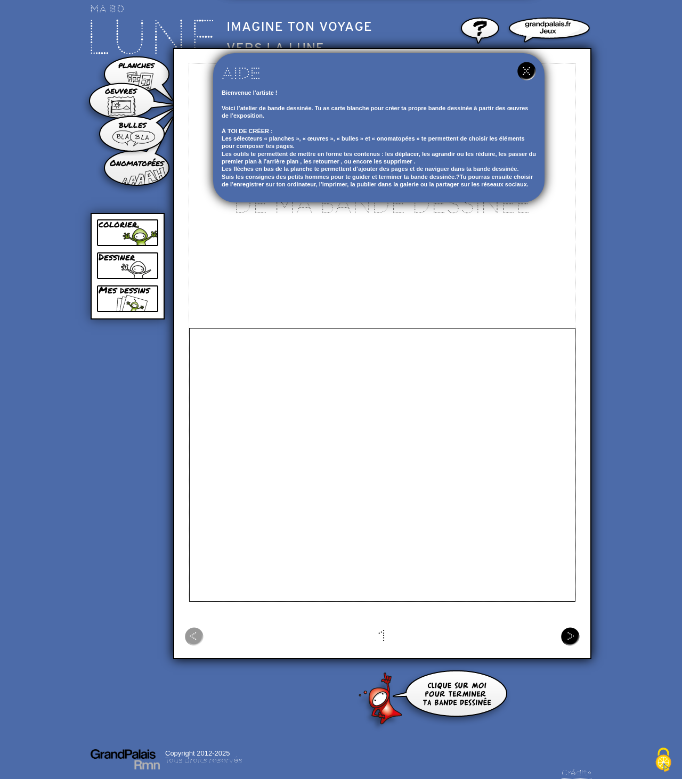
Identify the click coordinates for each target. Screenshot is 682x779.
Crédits (576, 773)
